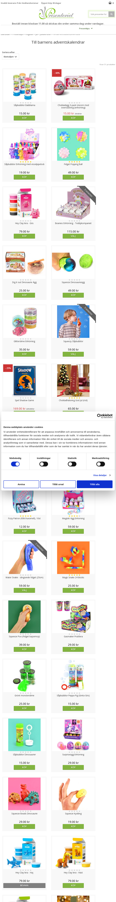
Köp (14, 117)
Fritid (44, 35)
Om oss (4, 879)
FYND (73, 35)
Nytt (6, 28)
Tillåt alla (95, 484)
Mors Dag (16, 28)
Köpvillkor (5, 874)
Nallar (3, 888)
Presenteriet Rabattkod (12, 883)
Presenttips (86, 28)
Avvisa (21, 484)
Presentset (70, 28)
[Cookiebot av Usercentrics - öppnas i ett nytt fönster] (99, 416)
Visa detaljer (100, 475)
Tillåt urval (58, 484)
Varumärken (7, 870)
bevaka (72, 708)
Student (49, 28)
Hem (99, 28)
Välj (43, 176)
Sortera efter (8, 52)
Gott (53, 35)
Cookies (5, 865)
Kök (108, 28)
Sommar (58, 28)
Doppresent (7, 893)
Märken (64, 35)
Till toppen (58, 855)
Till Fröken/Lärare (34, 28)
